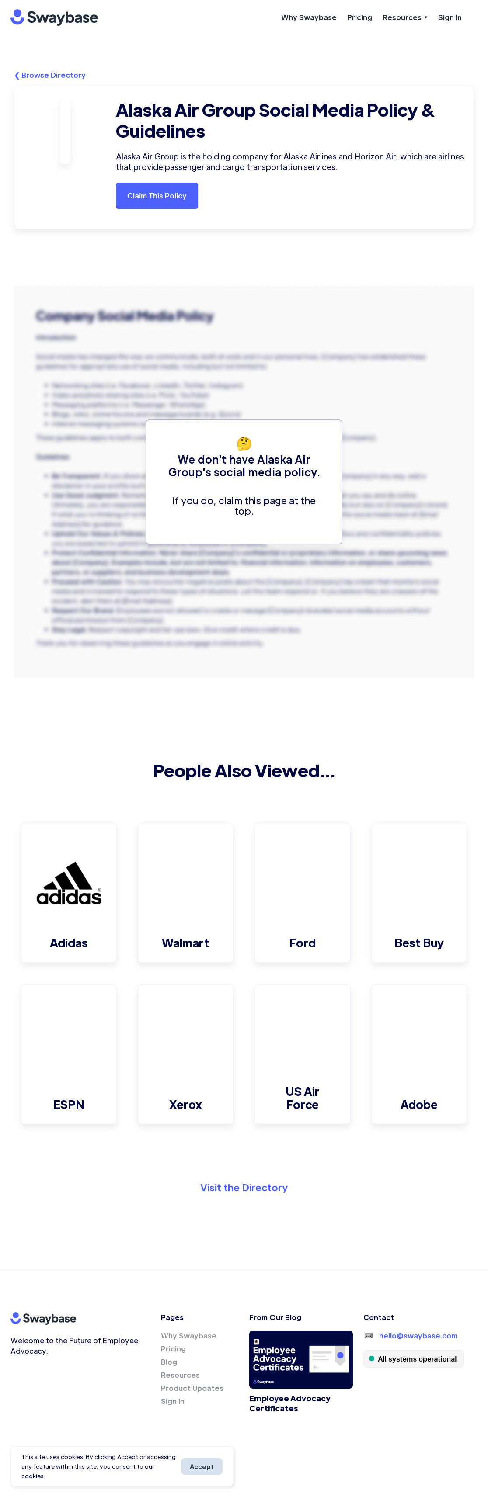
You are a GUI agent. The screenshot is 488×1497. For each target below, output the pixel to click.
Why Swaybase (309, 17)
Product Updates (192, 1388)
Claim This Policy (157, 195)
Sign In (450, 17)
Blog (169, 1361)
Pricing (359, 17)
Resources (180, 1374)
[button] (405, 17)
